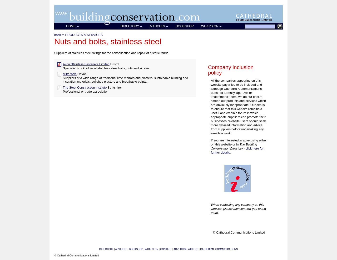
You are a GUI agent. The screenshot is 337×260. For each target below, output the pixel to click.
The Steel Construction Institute (85, 87)
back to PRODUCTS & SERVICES (78, 35)
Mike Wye (70, 74)
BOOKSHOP (185, 26)
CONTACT (166, 249)
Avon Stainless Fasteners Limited (86, 64)
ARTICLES (159, 26)
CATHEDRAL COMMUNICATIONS (219, 249)
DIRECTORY (132, 26)
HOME (72, 26)
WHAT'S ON (211, 26)
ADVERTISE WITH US (185, 249)
